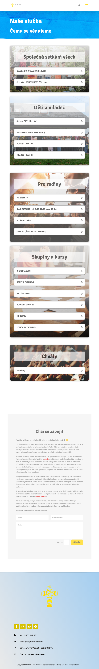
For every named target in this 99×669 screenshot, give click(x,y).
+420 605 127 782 (28, 635)
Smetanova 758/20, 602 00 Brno (36, 648)
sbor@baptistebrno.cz (31, 641)
